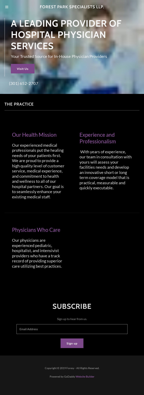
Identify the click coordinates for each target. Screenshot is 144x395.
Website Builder (85, 376)
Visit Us (22, 68)
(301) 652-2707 (23, 83)
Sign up (72, 343)
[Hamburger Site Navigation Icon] (10, 7)
